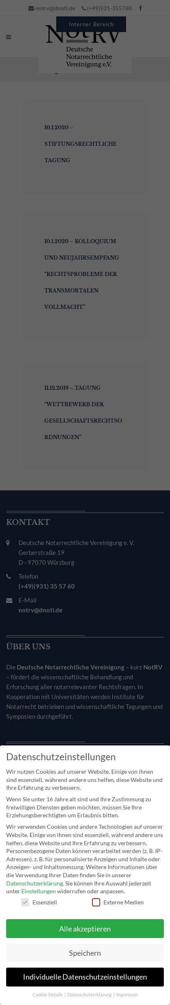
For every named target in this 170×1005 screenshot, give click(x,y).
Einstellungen (38, 886)
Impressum (127, 990)
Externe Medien (118, 898)
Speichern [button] (85, 948)
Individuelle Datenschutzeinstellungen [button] (85, 972)
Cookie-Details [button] (48, 990)
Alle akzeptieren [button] (85, 924)
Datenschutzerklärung (34, 878)
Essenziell (39, 898)
